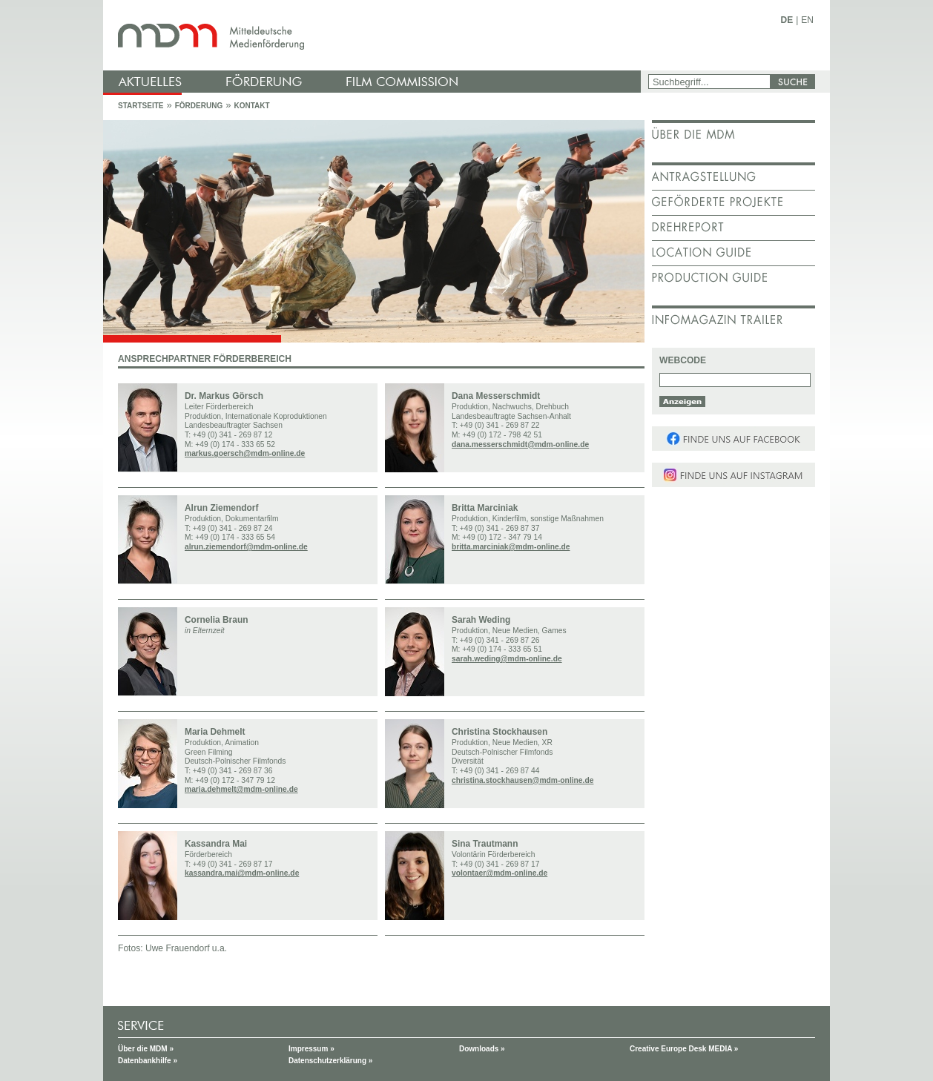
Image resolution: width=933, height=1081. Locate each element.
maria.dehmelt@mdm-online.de (241, 789)
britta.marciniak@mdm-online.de (511, 547)
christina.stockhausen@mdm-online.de (522, 780)
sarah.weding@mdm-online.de (507, 659)
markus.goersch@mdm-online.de (245, 453)
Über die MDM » (146, 1049)
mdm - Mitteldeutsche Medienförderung (373, 35)
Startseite (140, 106)
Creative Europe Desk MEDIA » (684, 1049)
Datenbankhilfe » (147, 1061)
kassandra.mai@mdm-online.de (242, 873)
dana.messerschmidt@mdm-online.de (520, 444)
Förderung (198, 106)
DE (787, 20)
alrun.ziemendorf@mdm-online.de (246, 547)
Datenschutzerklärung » (330, 1061)
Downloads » (482, 1049)
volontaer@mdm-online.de (499, 873)
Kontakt (251, 106)
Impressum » (311, 1049)
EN (807, 20)
